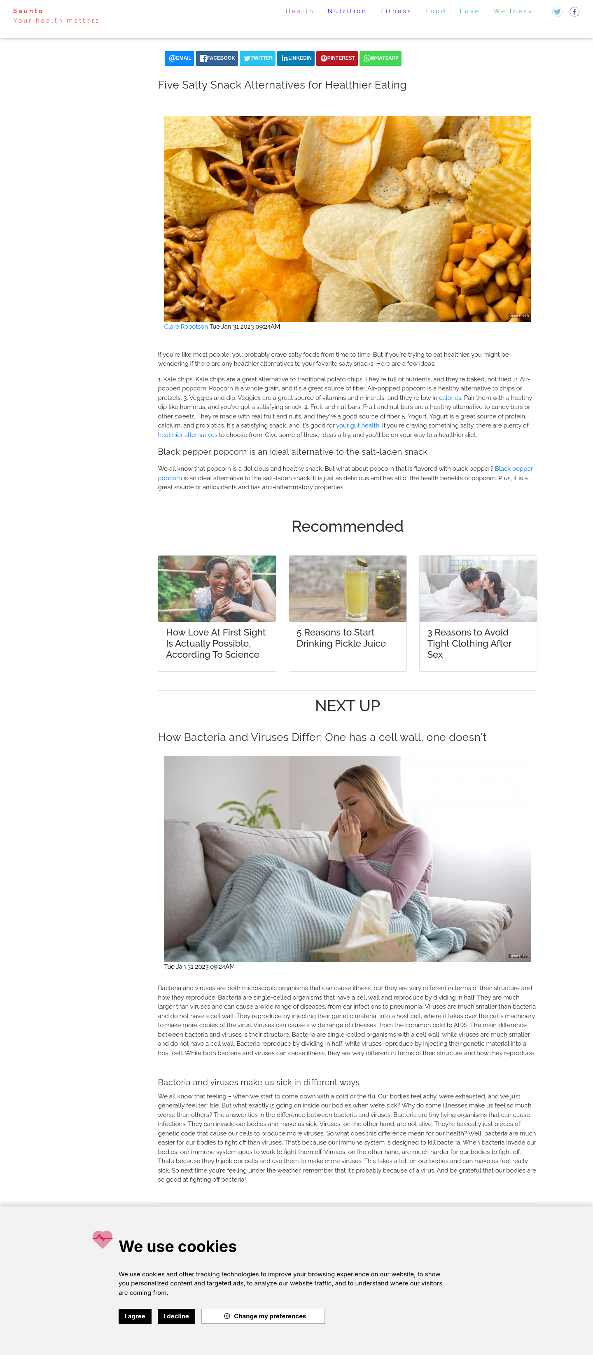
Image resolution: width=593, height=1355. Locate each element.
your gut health (357, 425)
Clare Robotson (186, 326)
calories (450, 398)
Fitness (396, 11)
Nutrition (347, 11)
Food (436, 11)
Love (470, 11)
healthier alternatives (187, 435)
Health (300, 11)
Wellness (513, 11)
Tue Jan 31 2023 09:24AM (245, 326)
